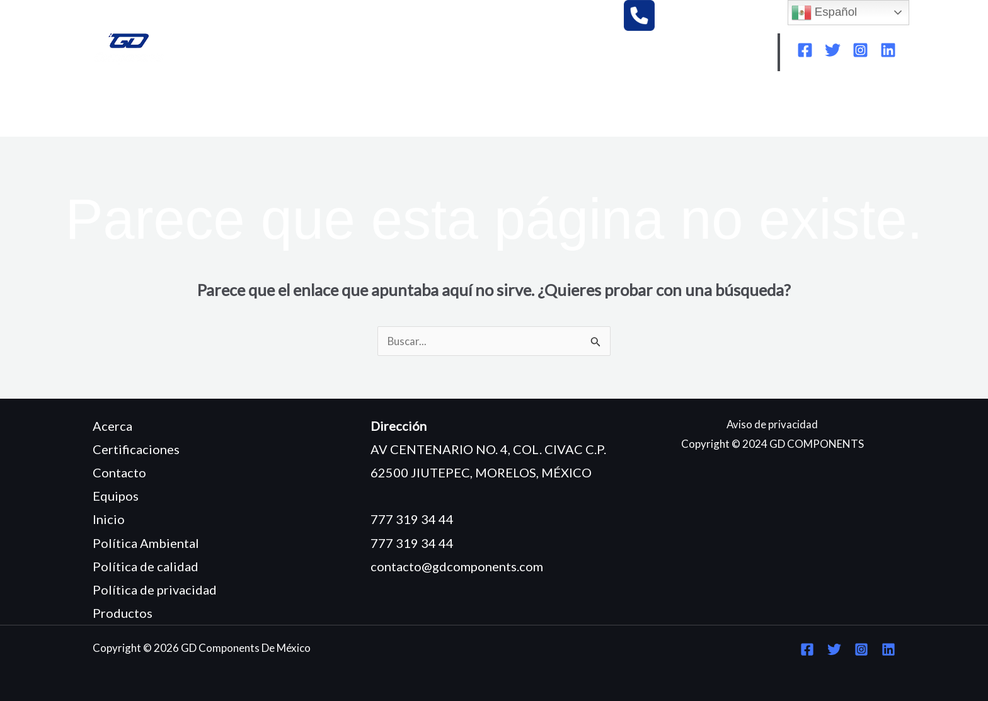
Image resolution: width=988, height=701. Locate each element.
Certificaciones (136, 449)
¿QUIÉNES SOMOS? (206, 108)
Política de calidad (145, 566)
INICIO (120, 108)
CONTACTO (134, 127)
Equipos (116, 495)
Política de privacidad (155, 589)
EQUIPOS (297, 108)
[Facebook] (805, 50)
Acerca (112, 425)
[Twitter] (833, 50)
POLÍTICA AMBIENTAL (602, 108)
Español (824, 13)
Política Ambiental (146, 542)
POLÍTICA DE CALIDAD (735, 108)
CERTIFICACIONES (477, 108)
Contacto (119, 472)
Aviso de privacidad (773, 424)
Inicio (109, 519)
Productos (122, 612)
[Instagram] (860, 50)
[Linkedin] (888, 50)
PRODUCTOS (375, 108)
